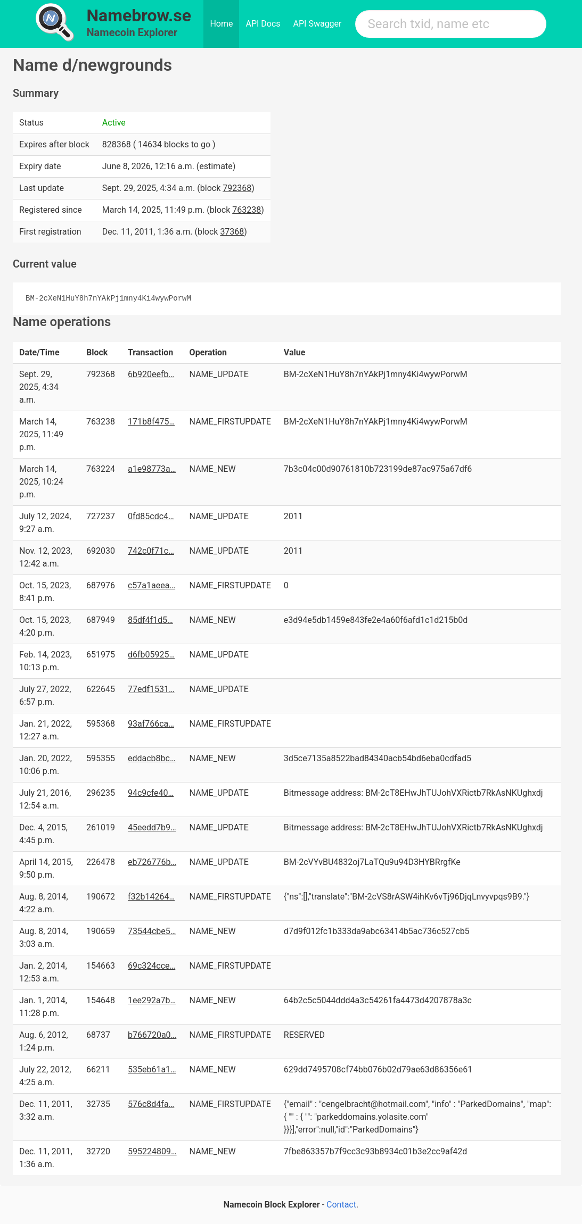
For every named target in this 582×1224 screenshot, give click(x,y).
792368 (237, 188)
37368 (232, 232)
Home (221, 24)
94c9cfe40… (151, 793)
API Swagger (317, 24)
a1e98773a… (152, 469)
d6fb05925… (151, 655)
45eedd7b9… (152, 827)
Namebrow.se (139, 15)
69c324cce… (151, 966)
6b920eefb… (151, 374)
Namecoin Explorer (132, 32)
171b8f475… (151, 422)
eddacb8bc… (152, 758)
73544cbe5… (152, 931)
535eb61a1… (152, 1069)
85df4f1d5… (150, 620)
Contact (341, 1205)
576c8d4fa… (151, 1104)
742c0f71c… (151, 551)
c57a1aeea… (151, 585)
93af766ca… (151, 724)
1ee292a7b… (152, 1000)
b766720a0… (152, 1035)
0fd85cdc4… (151, 516)
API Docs (262, 24)
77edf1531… (151, 689)
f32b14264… (151, 897)
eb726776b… (152, 862)
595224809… (152, 1151)
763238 (246, 210)
